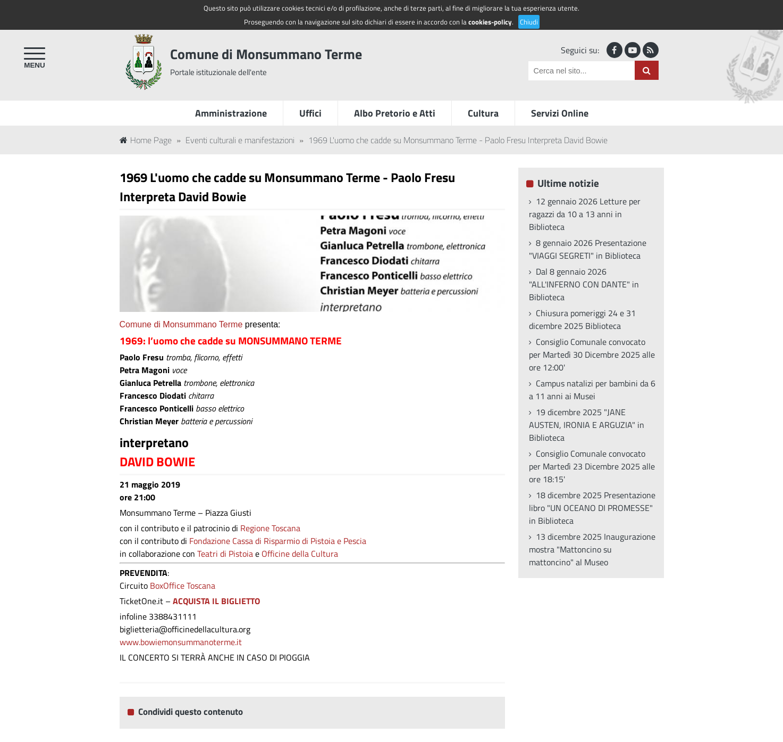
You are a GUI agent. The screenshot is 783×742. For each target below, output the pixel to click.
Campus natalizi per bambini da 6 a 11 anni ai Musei (592, 389)
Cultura (483, 113)
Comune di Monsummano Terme (266, 54)
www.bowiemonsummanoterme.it (181, 642)
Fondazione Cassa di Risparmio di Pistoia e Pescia (277, 540)
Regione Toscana (270, 528)
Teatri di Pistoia (225, 553)
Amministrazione (231, 113)
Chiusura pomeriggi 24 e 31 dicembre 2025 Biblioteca (582, 319)
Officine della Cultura (300, 553)
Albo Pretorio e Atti (394, 113)
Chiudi (529, 22)
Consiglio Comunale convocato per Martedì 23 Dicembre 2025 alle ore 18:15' (592, 466)
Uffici (310, 113)
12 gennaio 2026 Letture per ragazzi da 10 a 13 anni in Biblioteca (585, 214)
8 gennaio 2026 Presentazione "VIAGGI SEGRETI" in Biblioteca (587, 249)
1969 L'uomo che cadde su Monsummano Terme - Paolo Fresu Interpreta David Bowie (458, 140)
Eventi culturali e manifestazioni (240, 140)
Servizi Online (559, 113)
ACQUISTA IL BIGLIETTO (215, 601)
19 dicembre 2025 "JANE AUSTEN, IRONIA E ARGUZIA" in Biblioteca (586, 425)
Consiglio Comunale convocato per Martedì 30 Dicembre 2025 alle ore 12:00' (592, 354)
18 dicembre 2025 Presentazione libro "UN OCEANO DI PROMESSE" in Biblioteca (592, 508)
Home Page (146, 140)
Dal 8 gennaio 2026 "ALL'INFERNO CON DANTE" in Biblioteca (584, 284)
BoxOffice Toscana (182, 585)
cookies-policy (490, 22)
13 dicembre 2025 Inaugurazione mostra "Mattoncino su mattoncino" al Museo (592, 549)
